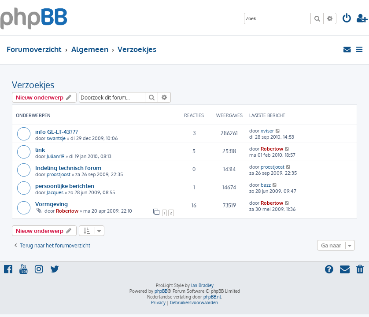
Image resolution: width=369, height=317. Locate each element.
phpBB (161, 291)
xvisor (267, 131)
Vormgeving (51, 203)
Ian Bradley (202, 285)
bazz (266, 185)
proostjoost (58, 174)
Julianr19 (55, 156)
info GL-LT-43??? (56, 131)
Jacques (55, 192)
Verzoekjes (33, 84)
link (40, 149)
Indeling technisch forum (68, 167)
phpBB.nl (212, 296)
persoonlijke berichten (64, 185)
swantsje (56, 138)
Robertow (272, 149)
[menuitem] (347, 19)
